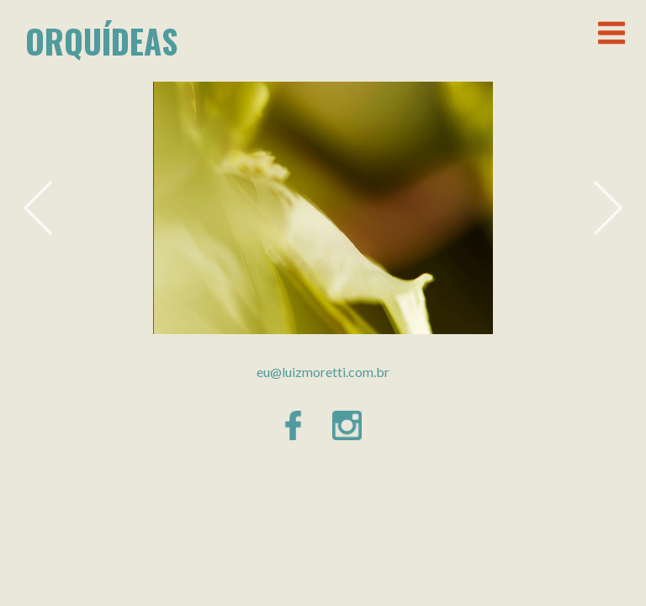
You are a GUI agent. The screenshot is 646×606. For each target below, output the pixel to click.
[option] (323, 208)
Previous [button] (37, 208)
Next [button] (608, 208)
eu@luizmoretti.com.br (323, 372)
